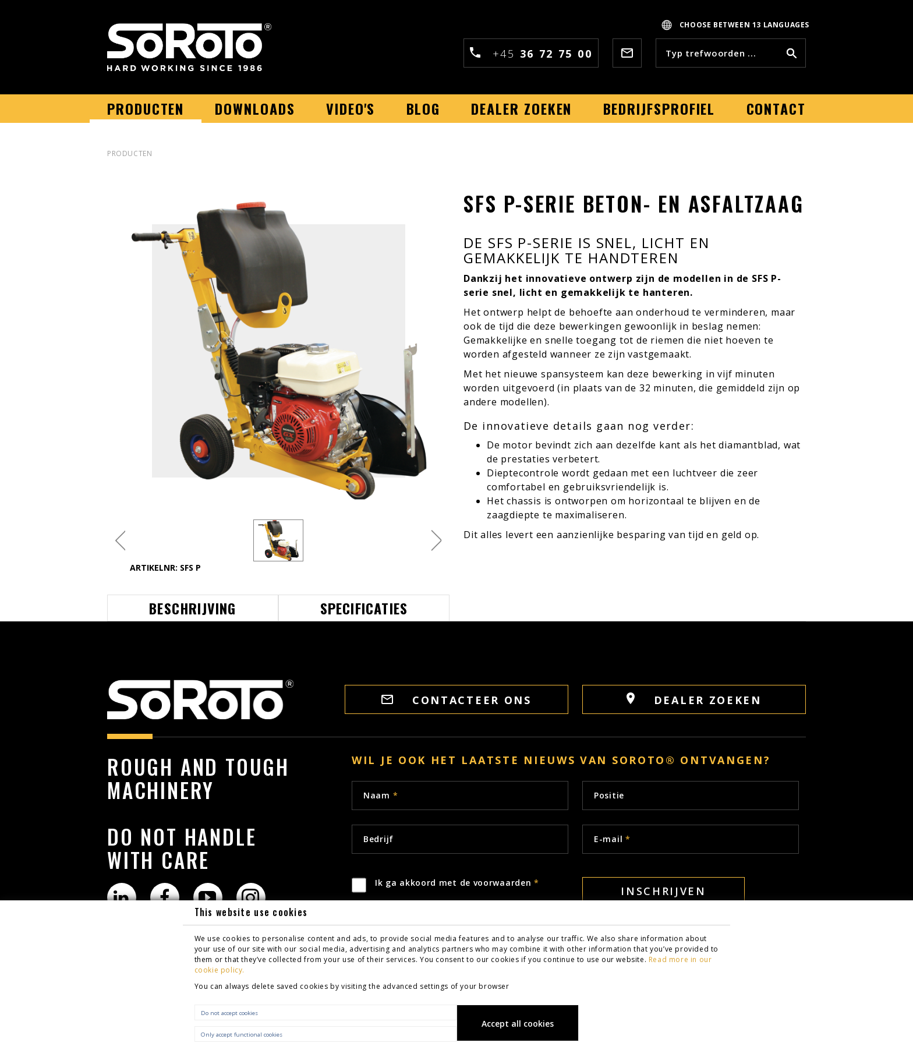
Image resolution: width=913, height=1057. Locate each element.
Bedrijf (378, 838)
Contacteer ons (456, 700)
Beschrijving (192, 608)
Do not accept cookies (229, 1013)
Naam (380, 795)
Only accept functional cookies (241, 1034)
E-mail (612, 838)
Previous (120, 541)
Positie (609, 795)
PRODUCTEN (129, 153)
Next (436, 541)
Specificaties (364, 608)
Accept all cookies (518, 1023)
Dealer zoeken (694, 699)
